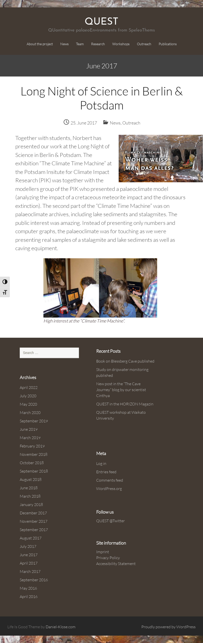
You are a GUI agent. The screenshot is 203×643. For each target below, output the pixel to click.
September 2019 (34, 420)
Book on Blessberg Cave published (125, 361)
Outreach (144, 44)
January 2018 (31, 504)
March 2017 (30, 571)
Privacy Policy (108, 557)
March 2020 (30, 412)
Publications (168, 44)
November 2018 (33, 454)
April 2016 (28, 596)
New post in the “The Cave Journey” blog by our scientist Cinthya (121, 389)
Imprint (102, 551)
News (64, 44)
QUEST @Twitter (110, 520)
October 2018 (32, 462)
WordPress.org (109, 488)
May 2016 (28, 588)
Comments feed (109, 480)
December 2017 (33, 512)
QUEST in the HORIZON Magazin (124, 403)
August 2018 (30, 479)
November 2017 (33, 521)
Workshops (120, 44)
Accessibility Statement (116, 563)
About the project (40, 44)
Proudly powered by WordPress (168, 626)
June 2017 (28, 554)
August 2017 (30, 538)
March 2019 (30, 437)
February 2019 (32, 446)
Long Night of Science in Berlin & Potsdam (101, 98)
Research (98, 44)
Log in (101, 463)
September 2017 (34, 529)
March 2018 (30, 496)
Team (80, 44)
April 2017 (28, 563)
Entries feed (106, 471)
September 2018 (34, 471)
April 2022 (28, 387)
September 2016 (34, 579)
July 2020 (28, 395)
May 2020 (28, 404)
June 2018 (28, 487)
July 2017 (28, 546)
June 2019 (28, 429)
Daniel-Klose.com (60, 626)
